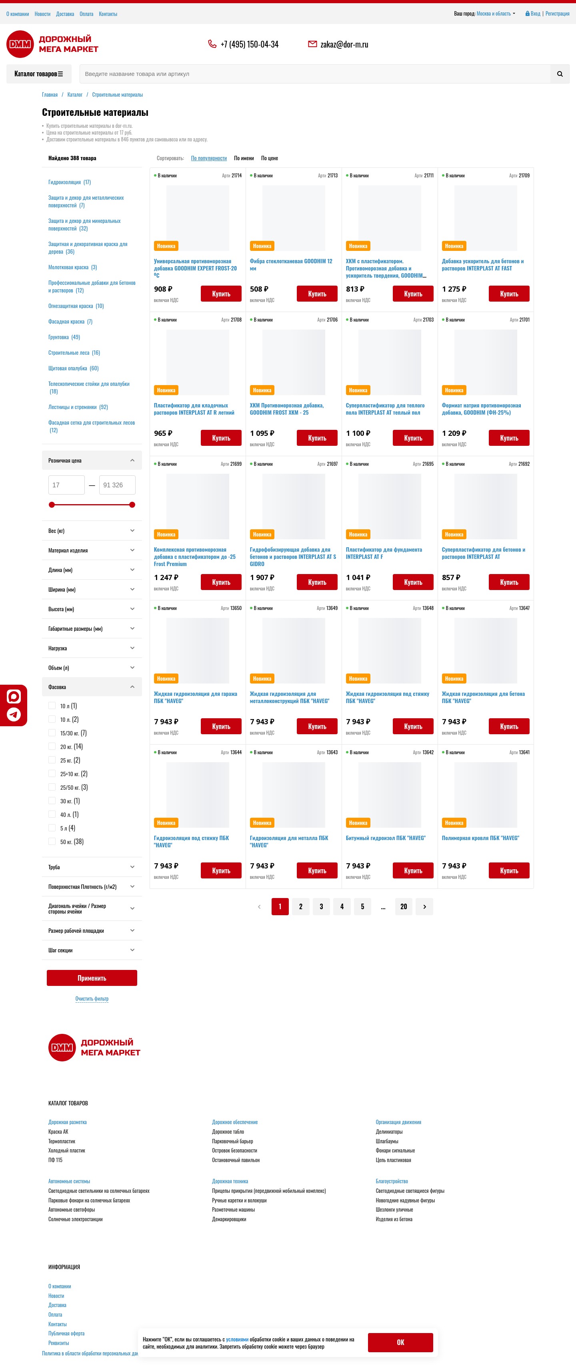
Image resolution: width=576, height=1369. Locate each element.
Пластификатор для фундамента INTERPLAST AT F (386, 555)
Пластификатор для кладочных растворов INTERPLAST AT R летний (196, 411)
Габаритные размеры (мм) (92, 628)
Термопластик (61, 1141)
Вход (532, 13)
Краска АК (58, 1132)
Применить (92, 978)
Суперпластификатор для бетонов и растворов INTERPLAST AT (484, 555)
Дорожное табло (228, 1132)
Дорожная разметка (67, 1122)
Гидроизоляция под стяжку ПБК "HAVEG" (194, 843)
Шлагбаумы (387, 1141)
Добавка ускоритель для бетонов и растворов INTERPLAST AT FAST (485, 266)
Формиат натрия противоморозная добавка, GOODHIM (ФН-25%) (484, 411)
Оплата (86, 14)
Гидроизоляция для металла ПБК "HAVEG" (291, 843)
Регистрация (558, 13)
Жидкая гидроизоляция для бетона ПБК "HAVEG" (477, 699)
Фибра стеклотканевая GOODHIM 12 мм (293, 266)
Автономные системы (69, 1181)
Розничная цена (92, 460)
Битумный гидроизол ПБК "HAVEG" (388, 840)
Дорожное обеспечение (235, 1122)
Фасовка (92, 686)
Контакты (108, 14)
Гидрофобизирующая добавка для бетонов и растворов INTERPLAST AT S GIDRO (293, 558)
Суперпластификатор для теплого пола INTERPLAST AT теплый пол (387, 411)
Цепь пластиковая (393, 1160)
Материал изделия (92, 550)
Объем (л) (92, 667)
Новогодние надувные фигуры (405, 1200)
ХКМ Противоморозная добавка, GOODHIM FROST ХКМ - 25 (289, 411)
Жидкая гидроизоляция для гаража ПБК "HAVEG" (189, 699)
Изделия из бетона (394, 1219)
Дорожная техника (230, 1181)
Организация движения (399, 1122)
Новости (43, 14)
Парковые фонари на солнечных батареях (89, 1200)
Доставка (65, 14)
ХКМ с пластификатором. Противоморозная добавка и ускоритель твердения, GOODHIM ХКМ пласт (386, 274)
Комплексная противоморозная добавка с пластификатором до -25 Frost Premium (197, 558)
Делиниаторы (389, 1132)
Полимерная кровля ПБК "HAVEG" (483, 840)
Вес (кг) (92, 530)
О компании (17, 14)
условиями (238, 1339)
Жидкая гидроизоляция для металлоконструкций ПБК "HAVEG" (292, 699)
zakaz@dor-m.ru (338, 44)
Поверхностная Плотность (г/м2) (92, 886)
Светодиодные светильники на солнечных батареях (99, 1191)
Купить (219, 296)
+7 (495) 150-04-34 (249, 44)
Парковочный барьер (232, 1141)
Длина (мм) (92, 569)
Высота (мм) (92, 608)
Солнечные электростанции (75, 1219)
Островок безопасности (234, 1150)
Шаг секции (92, 950)
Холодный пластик (66, 1150)
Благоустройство (392, 1181)
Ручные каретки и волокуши (239, 1200)
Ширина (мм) (92, 589)
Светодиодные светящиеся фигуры (410, 1191)
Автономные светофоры (71, 1209)
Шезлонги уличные (394, 1209)
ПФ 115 (55, 1160)
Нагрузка (92, 648)
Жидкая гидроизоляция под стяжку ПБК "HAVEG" (381, 699)
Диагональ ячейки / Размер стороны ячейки (92, 908)
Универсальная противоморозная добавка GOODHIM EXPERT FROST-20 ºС (195, 270)
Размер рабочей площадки (92, 930)
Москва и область (496, 13)
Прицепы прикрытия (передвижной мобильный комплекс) (269, 1191)
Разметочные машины (233, 1209)
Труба (92, 866)
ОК (400, 1342)
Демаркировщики (229, 1219)
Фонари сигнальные (395, 1150)
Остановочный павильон (236, 1160)
